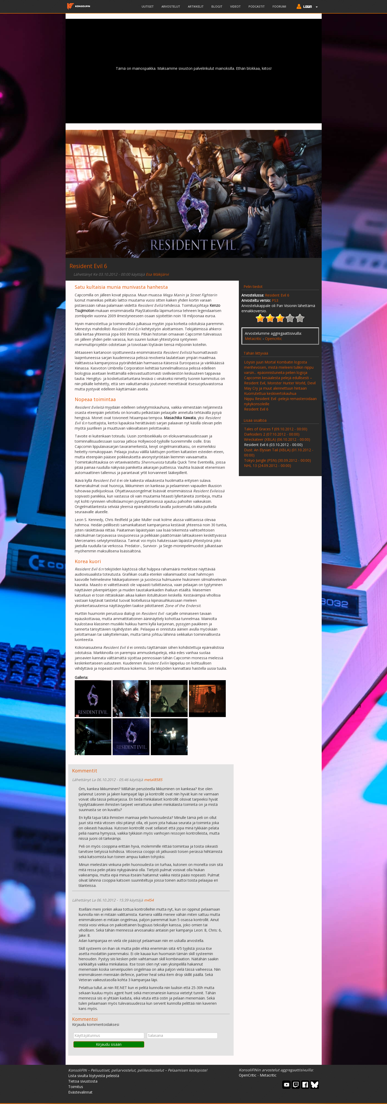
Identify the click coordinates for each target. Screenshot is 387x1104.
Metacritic (253, 338)
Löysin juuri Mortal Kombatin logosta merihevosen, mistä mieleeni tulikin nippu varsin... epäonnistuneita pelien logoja (279, 367)
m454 (149, 900)
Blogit (216, 6)
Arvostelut (170, 6)
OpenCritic (247, 1075)
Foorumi (279, 6)
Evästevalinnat (80, 1092)
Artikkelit (196, 6)
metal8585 (153, 779)
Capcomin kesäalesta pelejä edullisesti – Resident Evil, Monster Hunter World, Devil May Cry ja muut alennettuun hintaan (280, 383)
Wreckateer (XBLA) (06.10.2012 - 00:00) (277, 439)
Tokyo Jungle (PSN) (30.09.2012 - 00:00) (277, 460)
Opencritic (273, 338)
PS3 (275, 300)
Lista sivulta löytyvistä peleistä (93, 1075)
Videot (235, 6)
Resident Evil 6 (277, 295)
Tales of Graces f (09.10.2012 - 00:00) (275, 428)
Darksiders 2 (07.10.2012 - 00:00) (271, 434)
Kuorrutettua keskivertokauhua (270, 393)
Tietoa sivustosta (82, 1081)
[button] (306, 7)
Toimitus (75, 1086)
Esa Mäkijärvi (157, 274)
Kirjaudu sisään (109, 1044)
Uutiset (148, 6)
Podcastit (257, 6)
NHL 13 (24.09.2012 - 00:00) (267, 465)
